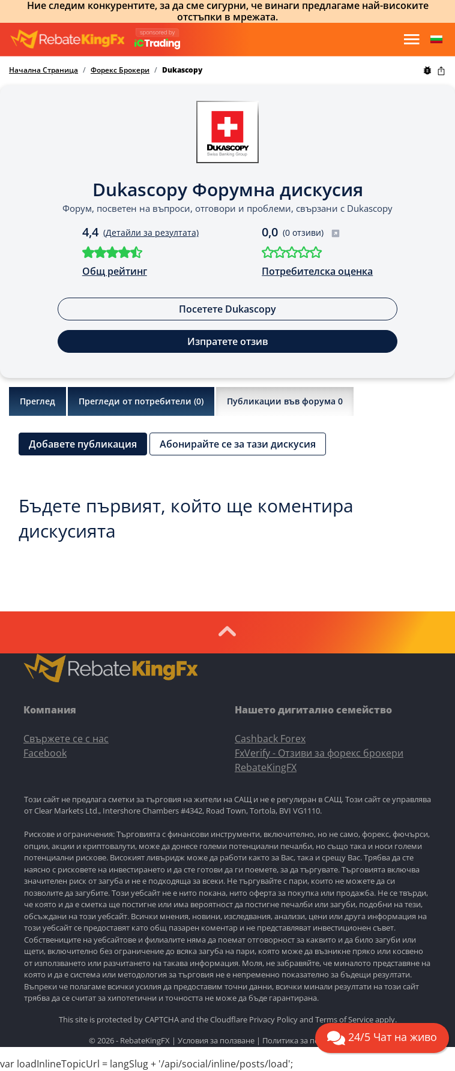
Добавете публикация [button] (83, 444)
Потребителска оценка (317, 271)
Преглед (37, 401)
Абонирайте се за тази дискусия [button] (238, 444)
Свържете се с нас (66, 738)
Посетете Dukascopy (227, 309)
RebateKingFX (266, 767)
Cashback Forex (270, 738)
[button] (436, 39)
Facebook (45, 753)
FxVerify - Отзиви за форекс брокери (319, 753)
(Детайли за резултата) (151, 232)
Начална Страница (43, 70)
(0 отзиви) (311, 232)
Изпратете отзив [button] (227, 341)
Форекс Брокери (120, 70)
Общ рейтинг (114, 271)
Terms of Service (344, 1019)
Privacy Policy (273, 1019)
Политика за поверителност (314, 1040)
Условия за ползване (216, 1040)
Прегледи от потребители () (141, 401)
